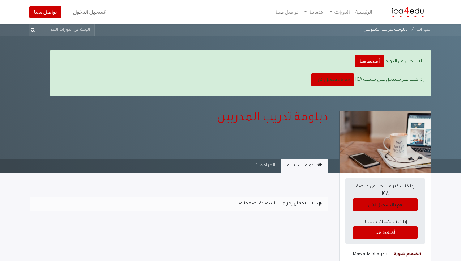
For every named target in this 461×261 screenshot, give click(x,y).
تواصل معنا (46, 12)
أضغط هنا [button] (370, 61)
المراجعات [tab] (264, 165)
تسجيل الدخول (90, 12)
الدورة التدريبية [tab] (304, 165)
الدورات (424, 30)
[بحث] (34, 30)
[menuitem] (363, 12)
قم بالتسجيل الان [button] (333, 79)
